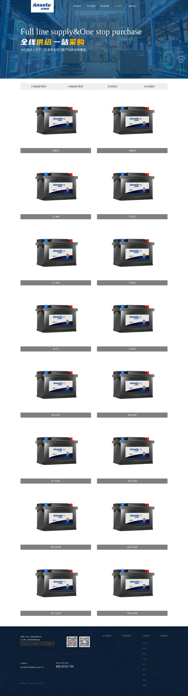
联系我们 (132, 6)
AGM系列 (149, 86)
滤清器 (144, 685)
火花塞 (144, 659)
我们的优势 (104, 6)
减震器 (144, 675)
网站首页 (77, 6)
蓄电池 (144, 654)
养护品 (144, 648)
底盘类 (144, 680)
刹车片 (144, 664)
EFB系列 (112, 86)
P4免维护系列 (75, 86)
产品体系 (118, 6)
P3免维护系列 (38, 86)
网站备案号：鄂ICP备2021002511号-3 (32, 683)
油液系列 (145, 643)
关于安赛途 (91, 6)
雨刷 (143, 669)
